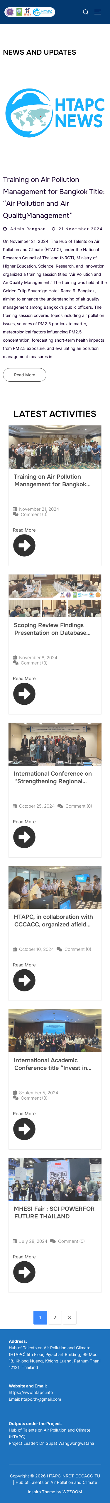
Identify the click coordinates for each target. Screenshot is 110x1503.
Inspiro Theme (41, 1491)
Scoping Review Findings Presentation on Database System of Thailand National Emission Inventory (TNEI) (53, 637)
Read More (24, 374)
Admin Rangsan (28, 228)
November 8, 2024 (38, 657)
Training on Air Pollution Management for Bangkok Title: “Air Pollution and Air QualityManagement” (51, 488)
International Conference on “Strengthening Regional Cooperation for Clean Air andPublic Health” (53, 785)
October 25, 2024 (37, 806)
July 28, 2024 (33, 1241)
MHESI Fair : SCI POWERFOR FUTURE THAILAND (54, 1212)
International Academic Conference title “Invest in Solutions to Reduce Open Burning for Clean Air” (50, 1072)
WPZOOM (72, 1491)
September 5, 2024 (38, 1092)
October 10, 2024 (36, 949)
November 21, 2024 (39, 509)
